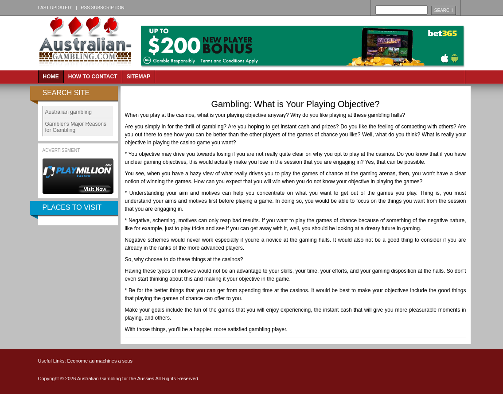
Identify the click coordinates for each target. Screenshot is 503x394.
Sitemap (139, 76)
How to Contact (92, 76)
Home (51, 76)
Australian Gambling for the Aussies (116, 378)
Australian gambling (68, 112)
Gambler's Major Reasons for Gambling (75, 127)
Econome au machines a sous (100, 360)
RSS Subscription (102, 7)
